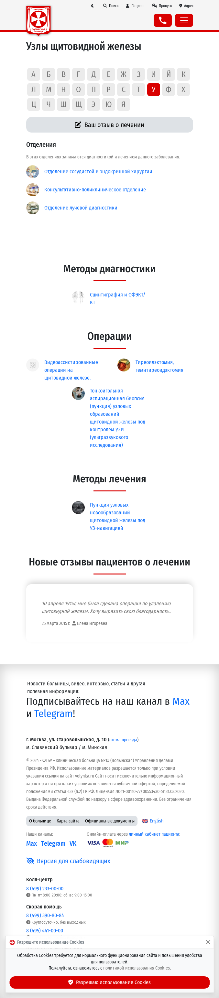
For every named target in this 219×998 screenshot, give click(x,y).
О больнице (40, 821)
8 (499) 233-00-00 (44, 888)
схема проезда (123, 740)
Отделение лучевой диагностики (80, 208)
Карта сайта (68, 821)
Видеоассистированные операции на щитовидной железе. (71, 370)
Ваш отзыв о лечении (109, 125)
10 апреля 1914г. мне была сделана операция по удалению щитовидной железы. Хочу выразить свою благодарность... (106, 607)
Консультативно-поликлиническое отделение (95, 190)
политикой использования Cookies (136, 968)
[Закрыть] (208, 942)
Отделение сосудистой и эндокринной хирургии (98, 171)
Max (181, 701)
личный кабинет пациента (154, 834)
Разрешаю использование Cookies (109, 982)
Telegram (53, 713)
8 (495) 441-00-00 (44, 931)
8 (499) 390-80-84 (45, 915)
